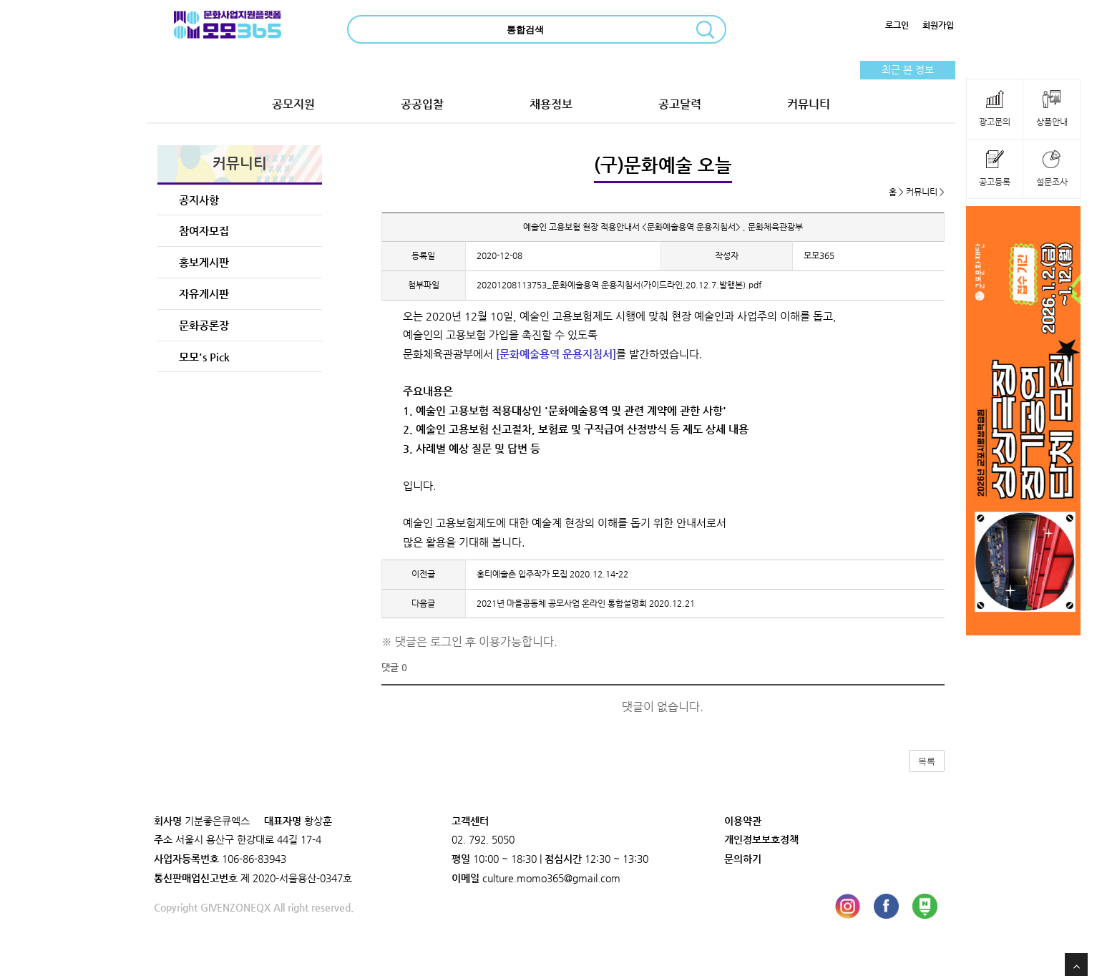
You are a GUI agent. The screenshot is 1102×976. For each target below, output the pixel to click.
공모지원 (293, 104)
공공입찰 (422, 104)
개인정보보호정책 (761, 839)
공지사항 (199, 200)
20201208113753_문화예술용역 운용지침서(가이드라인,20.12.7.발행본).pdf (619, 285)
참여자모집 (204, 231)
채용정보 (551, 104)
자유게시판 (204, 294)
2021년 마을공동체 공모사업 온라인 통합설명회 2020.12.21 (586, 603)
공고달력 (679, 104)
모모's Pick (204, 357)
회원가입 (938, 25)
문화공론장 (204, 325)
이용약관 (742, 820)
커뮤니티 (808, 104)
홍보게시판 (204, 262)
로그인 (897, 25)
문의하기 (742, 858)
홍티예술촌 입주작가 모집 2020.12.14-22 (552, 574)
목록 (926, 761)
